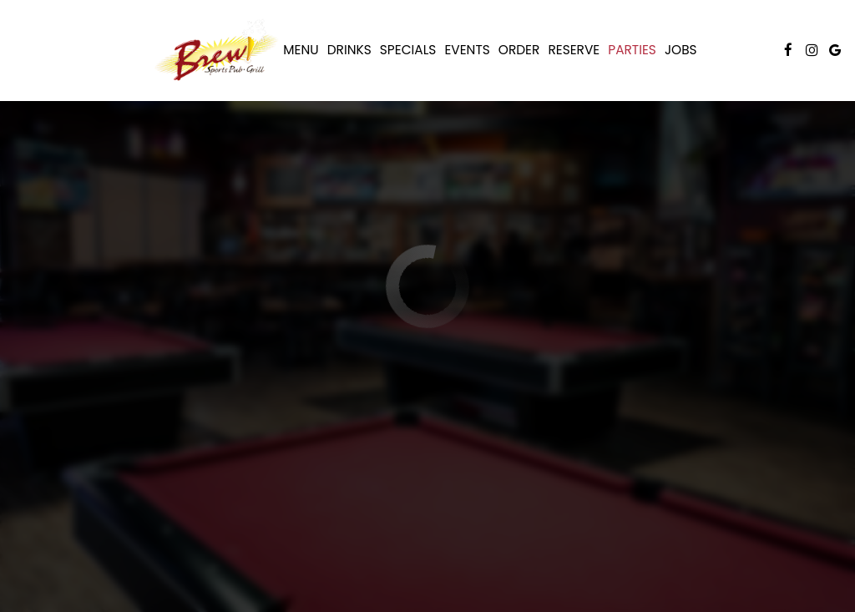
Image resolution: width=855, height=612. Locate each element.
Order (519, 50)
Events (466, 50)
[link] (216, 50)
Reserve (574, 50)
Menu (300, 50)
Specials (408, 50)
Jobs (681, 50)
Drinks (349, 50)
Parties (632, 50)
